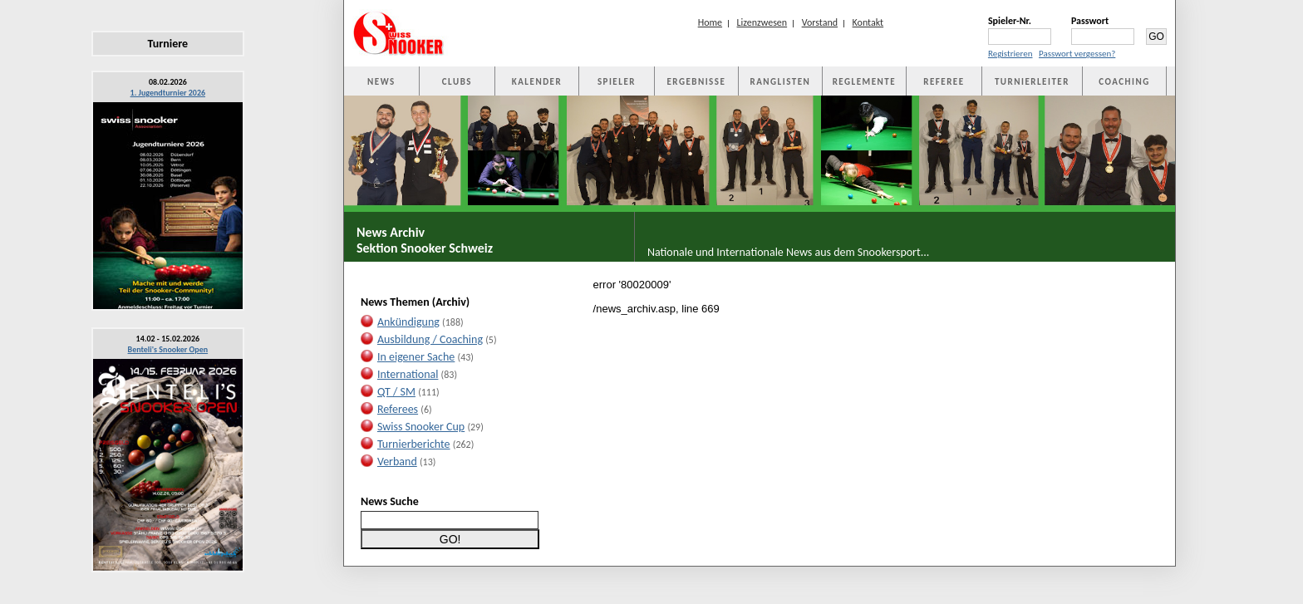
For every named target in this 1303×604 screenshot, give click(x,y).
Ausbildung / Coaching (430, 339)
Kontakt (868, 22)
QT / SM (396, 392)
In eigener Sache (416, 357)
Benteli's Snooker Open (168, 349)
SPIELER (616, 81)
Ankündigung (408, 322)
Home (710, 22)
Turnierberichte (413, 444)
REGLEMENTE (864, 81)
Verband (397, 461)
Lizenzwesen (762, 22)
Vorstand (820, 22)
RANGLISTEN (780, 81)
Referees (397, 409)
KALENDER (537, 81)
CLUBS (457, 81)
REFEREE (943, 81)
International (408, 374)
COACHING (1124, 81)
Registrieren (1010, 53)
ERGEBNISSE (695, 81)
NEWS (381, 81)
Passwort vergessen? (1077, 53)
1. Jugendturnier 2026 (167, 92)
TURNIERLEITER (1032, 81)
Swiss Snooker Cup (421, 427)
